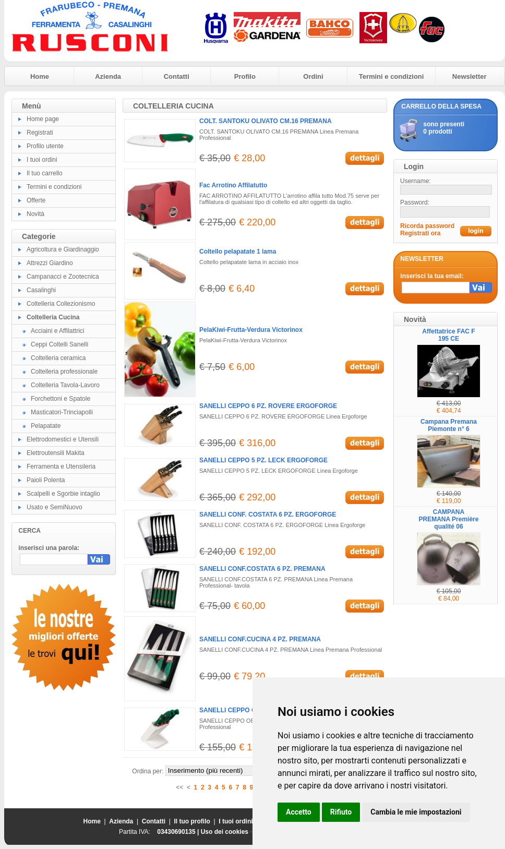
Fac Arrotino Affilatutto (233, 185)
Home (39, 76)
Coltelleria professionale (64, 371)
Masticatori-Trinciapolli (62, 412)
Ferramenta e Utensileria (61, 466)
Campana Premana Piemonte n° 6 (448, 425)
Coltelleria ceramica (58, 358)
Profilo (245, 76)
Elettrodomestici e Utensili (63, 439)
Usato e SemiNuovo (54, 507)
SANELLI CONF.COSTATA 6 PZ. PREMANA (262, 568)
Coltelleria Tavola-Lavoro (65, 385)
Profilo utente (45, 146)
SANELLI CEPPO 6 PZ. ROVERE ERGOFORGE (268, 406)
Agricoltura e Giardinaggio (63, 249)
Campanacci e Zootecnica (63, 276)
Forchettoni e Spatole (60, 398)
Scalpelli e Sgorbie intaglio (63, 493)
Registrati (40, 132)
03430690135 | (178, 831)
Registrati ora (420, 233)
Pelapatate (46, 425)
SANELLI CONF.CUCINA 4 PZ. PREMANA (260, 639)
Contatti (176, 76)
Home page (43, 119)
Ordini (313, 76)
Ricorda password (427, 226)
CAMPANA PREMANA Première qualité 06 (449, 519)
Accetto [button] (298, 812)
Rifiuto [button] (341, 812)
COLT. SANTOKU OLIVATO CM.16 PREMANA (265, 121)
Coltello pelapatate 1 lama (237, 251)
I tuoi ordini (42, 159)
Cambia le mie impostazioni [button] (415, 812)
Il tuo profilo (192, 821)
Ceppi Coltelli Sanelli (59, 344)
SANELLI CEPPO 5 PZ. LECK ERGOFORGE (263, 460)
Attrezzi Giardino (50, 263)
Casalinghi (41, 290)
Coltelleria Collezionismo (61, 303)
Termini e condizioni (391, 76)
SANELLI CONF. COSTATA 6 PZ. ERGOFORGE (267, 514)
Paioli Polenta (46, 480)
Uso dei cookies (224, 831)
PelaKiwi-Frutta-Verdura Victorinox (251, 329)
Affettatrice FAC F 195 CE (448, 335)
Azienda (108, 76)
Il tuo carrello (45, 173)
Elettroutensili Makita (56, 453)
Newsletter (469, 76)
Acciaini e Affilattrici (58, 330)
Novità (35, 214)
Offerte (36, 200)
